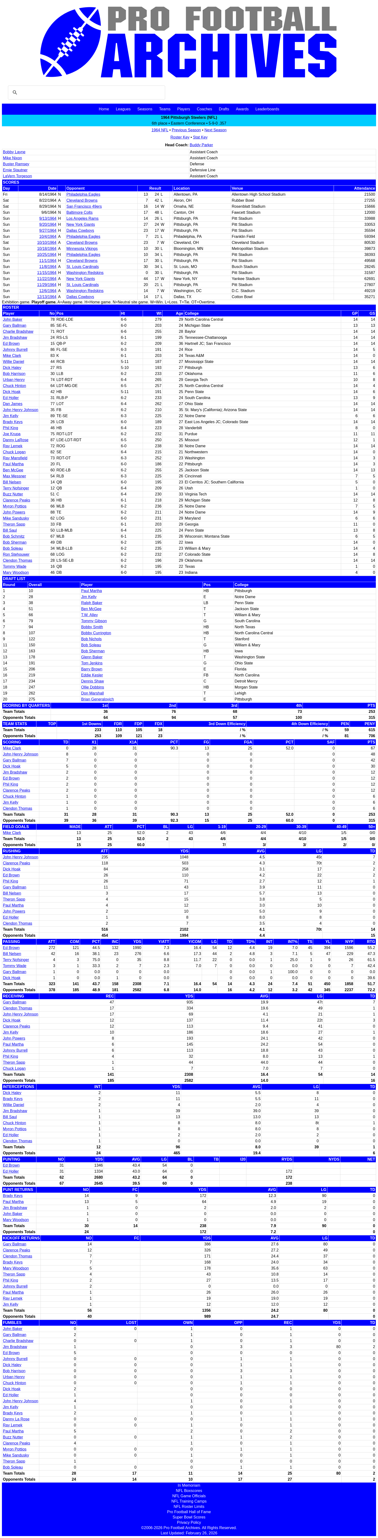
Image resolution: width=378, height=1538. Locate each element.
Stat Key (200, 137)
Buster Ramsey (16, 164)
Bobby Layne (14, 152)
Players (183, 109)
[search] (86, 92)
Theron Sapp (14, 524)
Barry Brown (91, 669)
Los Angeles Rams (82, 218)
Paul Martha (13, 464)
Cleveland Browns (81, 200)
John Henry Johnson (20, 410)
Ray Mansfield (15, 458)
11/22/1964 (46, 279)
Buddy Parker (201, 145)
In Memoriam (189, 1485)
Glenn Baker (91, 657)
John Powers (14, 512)
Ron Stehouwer (16, 554)
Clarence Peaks (16, 500)
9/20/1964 (47, 224)
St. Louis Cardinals (82, 267)
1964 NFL (159, 130)
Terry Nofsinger (16, 488)
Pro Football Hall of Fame (189, 1512)
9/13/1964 (47, 218)
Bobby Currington (96, 633)
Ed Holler (11, 398)
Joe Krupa (11, 434)
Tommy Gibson (94, 621)
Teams (164, 109)
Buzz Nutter (13, 494)
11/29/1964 (46, 285)
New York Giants (80, 224)
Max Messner (14, 476)
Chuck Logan (14, 452)
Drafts (224, 109)
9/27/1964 (47, 230)
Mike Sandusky (16, 518)
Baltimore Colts (79, 212)
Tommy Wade (14, 566)
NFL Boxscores (189, 1491)
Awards (242, 109)
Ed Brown (11, 343)
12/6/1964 (47, 291)
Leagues (123, 109)
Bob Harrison (14, 374)
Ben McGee (13, 470)
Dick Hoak (11, 392)
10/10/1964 (46, 243)
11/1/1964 (47, 261)
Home (104, 109)
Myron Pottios (15, 506)
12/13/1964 (46, 297)
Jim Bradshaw (15, 337)
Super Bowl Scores (189, 1517)
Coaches (204, 109)
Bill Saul (10, 530)
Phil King (10, 428)
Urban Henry (14, 380)
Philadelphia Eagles (83, 194)
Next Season (215, 130)
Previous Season (186, 130)
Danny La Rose (16, 1419)
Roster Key (179, 137)
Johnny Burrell (15, 350)
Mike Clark (12, 356)
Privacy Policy (189, 1522)
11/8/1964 (47, 267)
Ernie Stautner (15, 170)
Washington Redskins (84, 273)
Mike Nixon (12, 158)
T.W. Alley (89, 615)
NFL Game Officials (189, 1496)
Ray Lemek (12, 446)
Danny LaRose (15, 440)
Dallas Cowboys (80, 230)
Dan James (12, 404)
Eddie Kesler (92, 675)
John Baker (12, 319)
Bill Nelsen (12, 482)
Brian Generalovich (97, 699)
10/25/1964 (46, 255)
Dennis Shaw (92, 681)
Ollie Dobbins (92, 687)
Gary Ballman (14, 325)
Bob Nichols (91, 639)
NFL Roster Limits (189, 1507)
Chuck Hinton (14, 386)
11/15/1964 (46, 273)
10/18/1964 (46, 249)
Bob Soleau (13, 548)
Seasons (144, 109)
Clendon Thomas (17, 560)
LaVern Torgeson (17, 176)
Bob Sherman (15, 542)
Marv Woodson (16, 572)
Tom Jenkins (91, 663)
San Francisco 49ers (84, 206)
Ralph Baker (91, 603)
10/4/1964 (47, 236)
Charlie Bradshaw (18, 331)
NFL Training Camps (189, 1501)
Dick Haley (12, 368)
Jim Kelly (10, 416)
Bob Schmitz (14, 536)
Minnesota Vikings (82, 249)
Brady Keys (13, 422)
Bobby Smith (92, 627)
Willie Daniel (13, 362)
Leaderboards (267, 109)
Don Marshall (92, 693)
